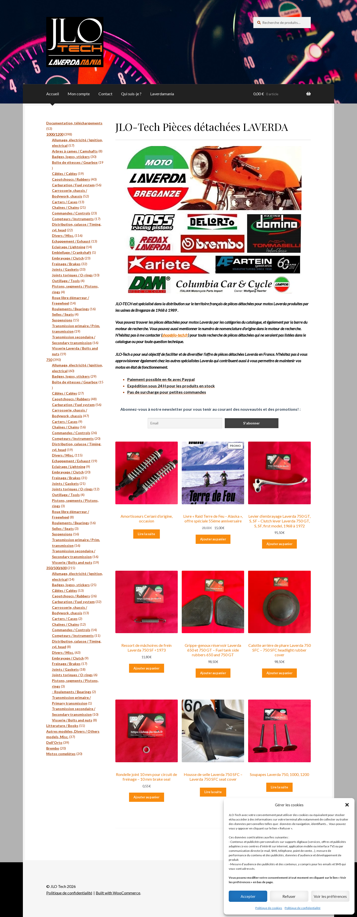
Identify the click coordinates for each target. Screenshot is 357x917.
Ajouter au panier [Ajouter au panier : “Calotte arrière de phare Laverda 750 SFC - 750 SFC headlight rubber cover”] (279, 673)
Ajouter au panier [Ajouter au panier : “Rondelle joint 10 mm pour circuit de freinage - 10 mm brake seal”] (146, 797)
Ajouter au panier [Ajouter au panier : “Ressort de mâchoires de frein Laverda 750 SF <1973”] (146, 668)
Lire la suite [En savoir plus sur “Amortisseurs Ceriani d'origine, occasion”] (146, 534)
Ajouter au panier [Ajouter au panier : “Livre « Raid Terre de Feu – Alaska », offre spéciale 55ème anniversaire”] (213, 539)
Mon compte (79, 93)
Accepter (248, 896)
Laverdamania (162, 93)
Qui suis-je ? (131, 93)
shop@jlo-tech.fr (175, 335)
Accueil (52, 93)
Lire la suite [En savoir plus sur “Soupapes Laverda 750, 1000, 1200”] (279, 787)
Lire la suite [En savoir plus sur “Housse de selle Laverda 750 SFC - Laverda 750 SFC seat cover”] (213, 792)
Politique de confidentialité (302, 908)
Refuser (289, 896)
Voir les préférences (330, 896)
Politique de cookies (268, 908)
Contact (105, 93)
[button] (347, 804)
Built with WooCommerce (118, 892)
